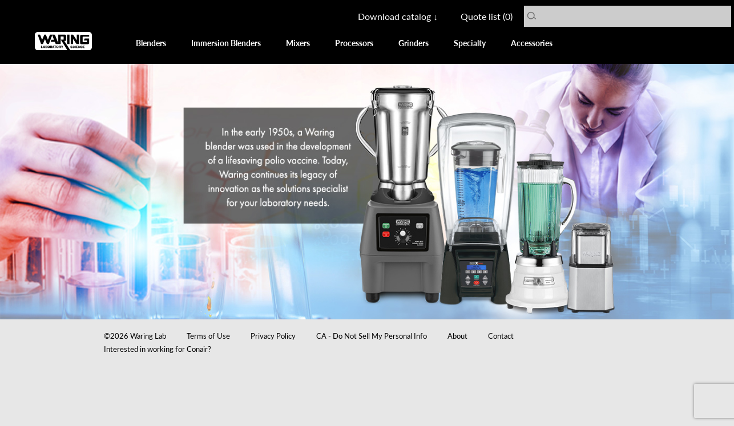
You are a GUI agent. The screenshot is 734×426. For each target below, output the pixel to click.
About (457, 335)
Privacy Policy (273, 335)
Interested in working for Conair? (157, 348)
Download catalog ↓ (398, 16)
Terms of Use (208, 335)
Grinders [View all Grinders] (413, 42)
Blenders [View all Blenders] (151, 42)
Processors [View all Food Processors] (354, 42)
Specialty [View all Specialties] (470, 42)
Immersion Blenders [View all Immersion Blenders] (226, 42)
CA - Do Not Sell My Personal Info (371, 335)
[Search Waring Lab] (633, 16)
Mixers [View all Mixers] (298, 42)
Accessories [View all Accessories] (531, 42)
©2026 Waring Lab (135, 335)
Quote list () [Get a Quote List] (487, 16)
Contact (501, 335)
